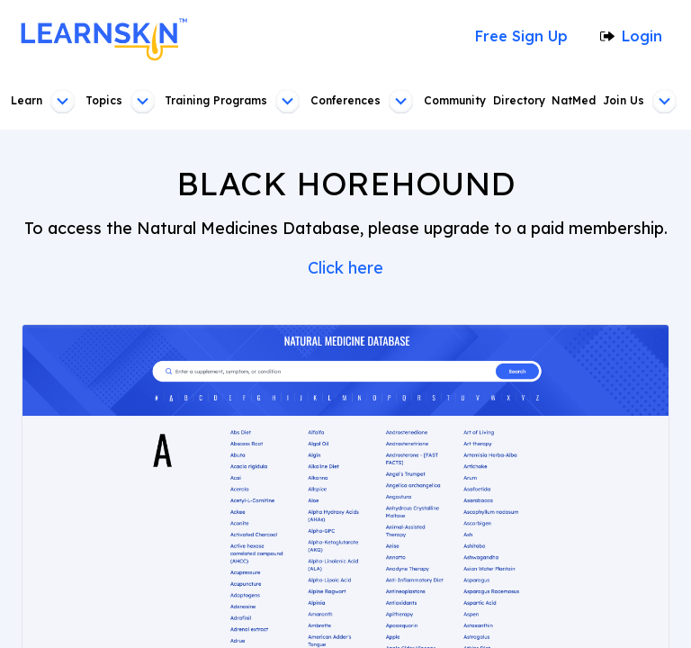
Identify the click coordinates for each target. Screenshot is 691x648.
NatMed (576, 101)
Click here (345, 268)
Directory (519, 101)
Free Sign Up (526, 36)
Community (454, 101)
